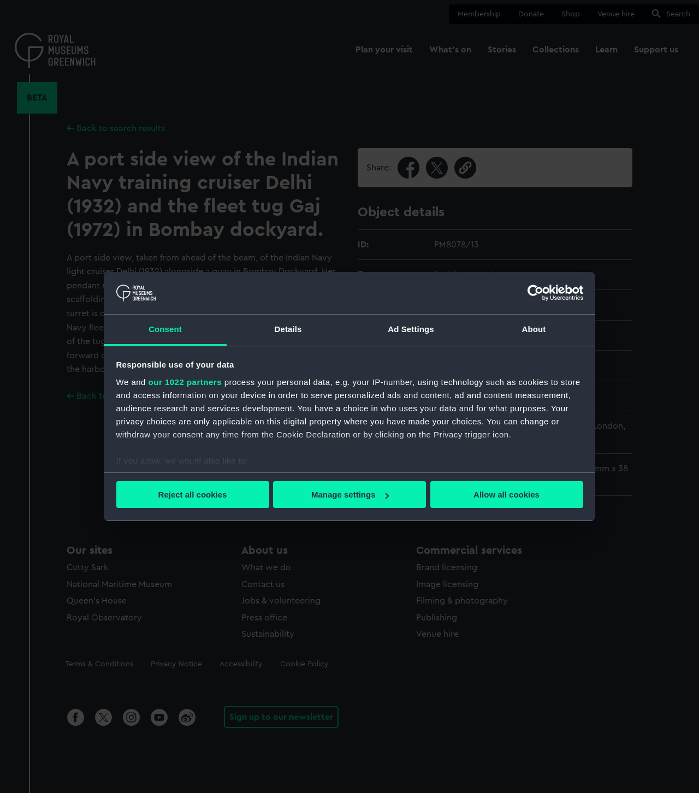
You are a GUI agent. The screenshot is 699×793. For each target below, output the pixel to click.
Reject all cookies (192, 494)
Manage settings (350, 494)
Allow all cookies (506, 494)
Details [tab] (288, 329)
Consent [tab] (165, 329)
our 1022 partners (185, 382)
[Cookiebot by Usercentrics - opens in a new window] (535, 293)
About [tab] (534, 329)
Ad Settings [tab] (411, 329)
